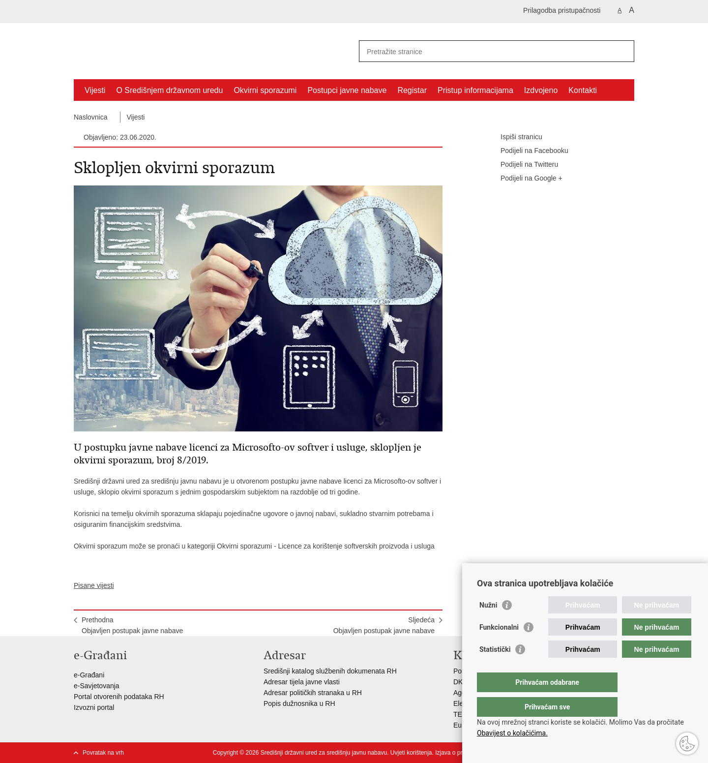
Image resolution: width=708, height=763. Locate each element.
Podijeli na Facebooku (527, 151)
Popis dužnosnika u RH (299, 703)
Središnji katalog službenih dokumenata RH (330, 671)
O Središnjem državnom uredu (169, 90)
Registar (412, 90)
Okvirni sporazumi (265, 90)
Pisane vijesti (94, 585)
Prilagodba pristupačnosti (561, 10)
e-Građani (89, 675)
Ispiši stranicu (514, 137)
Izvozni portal (94, 707)
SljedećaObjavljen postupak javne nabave (384, 625)
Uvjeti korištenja (411, 752)
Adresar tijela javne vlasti (302, 682)
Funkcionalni (499, 647)
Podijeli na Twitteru (522, 164)
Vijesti (95, 90)
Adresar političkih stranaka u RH (313, 693)
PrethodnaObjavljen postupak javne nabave (132, 625)
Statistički (494, 669)
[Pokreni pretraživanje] (623, 51)
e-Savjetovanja (96, 686)
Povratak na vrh (103, 752)
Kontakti (582, 90)
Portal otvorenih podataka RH (119, 697)
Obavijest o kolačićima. (512, 733)
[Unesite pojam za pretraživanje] (486, 51)
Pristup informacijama (475, 90)
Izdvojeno (541, 90)
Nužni (488, 625)
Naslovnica (90, 117)
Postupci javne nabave (346, 90)
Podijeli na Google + (524, 178)
